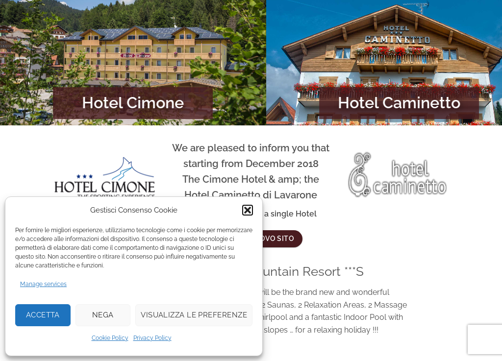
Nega (103, 315)
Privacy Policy (152, 338)
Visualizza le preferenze (194, 315)
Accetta (43, 315)
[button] (247, 210)
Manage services (43, 284)
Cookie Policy (110, 338)
